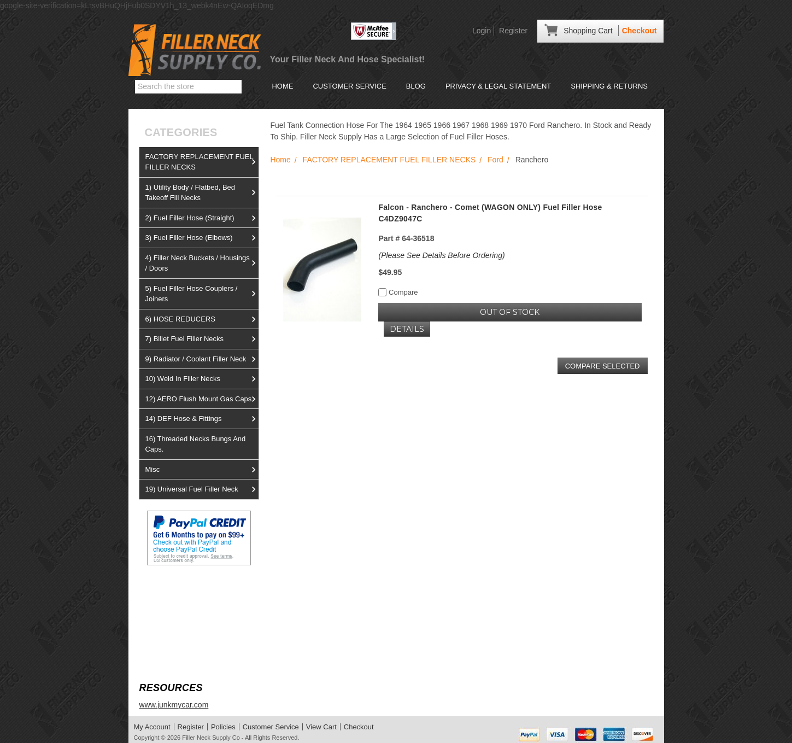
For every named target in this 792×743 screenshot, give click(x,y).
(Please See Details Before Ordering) (441, 255)
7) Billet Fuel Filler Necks (202, 339)
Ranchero (532, 159)
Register (513, 30)
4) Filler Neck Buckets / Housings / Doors (202, 263)
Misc (202, 469)
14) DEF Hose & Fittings (202, 418)
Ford (495, 159)
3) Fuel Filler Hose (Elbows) (202, 237)
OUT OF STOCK (509, 312)
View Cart (321, 726)
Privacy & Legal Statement (498, 86)
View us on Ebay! (169, 591)
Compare (398, 292)
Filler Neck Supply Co (211, 737)
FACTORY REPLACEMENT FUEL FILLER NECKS (202, 162)
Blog (416, 86)
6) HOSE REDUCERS (202, 319)
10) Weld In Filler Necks (202, 378)
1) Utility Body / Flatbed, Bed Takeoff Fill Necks (202, 192)
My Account (152, 726)
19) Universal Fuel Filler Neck (202, 489)
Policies (223, 726)
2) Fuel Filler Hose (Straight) (202, 218)
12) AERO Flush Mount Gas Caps (202, 399)
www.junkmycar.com (173, 704)
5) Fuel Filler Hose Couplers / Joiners (202, 293)
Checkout (639, 30)
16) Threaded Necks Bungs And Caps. (195, 444)
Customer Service (349, 86)
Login (481, 30)
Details (407, 329)
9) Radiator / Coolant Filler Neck (202, 359)
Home (282, 86)
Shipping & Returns (609, 86)
